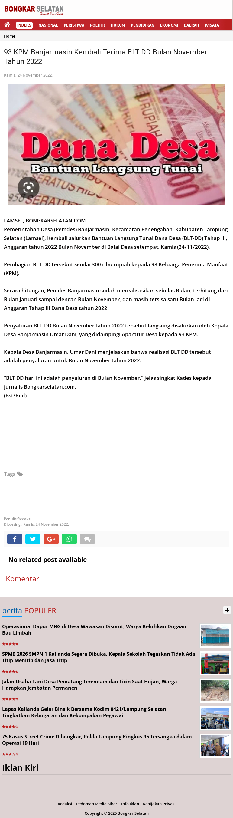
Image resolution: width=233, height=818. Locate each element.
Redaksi (65, 804)
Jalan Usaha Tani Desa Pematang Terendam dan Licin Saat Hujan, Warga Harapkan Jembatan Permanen (89, 684)
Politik (97, 25)
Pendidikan (142, 25)
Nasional (48, 25)
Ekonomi (169, 25)
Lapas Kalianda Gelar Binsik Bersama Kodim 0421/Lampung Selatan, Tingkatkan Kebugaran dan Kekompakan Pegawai (85, 712)
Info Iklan (130, 804)
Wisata (212, 25)
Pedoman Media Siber (96, 804)
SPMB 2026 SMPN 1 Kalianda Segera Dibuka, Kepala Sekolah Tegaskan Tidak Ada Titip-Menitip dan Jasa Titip (98, 657)
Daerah (191, 25)
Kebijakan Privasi (159, 804)
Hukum (118, 25)
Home (9, 36)
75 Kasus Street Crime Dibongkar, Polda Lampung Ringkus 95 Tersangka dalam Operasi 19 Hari (97, 739)
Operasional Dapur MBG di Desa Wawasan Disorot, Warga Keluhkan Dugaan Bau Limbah (94, 629)
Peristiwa (74, 25)
